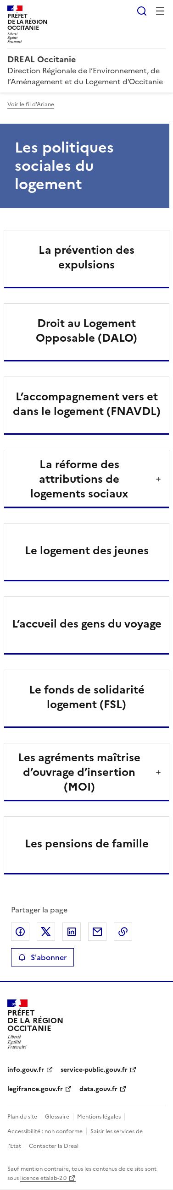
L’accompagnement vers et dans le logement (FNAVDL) (87, 404)
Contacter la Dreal (53, 1146)
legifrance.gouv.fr (35, 1089)
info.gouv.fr (25, 1070)
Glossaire (57, 1117)
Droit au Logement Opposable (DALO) (86, 330)
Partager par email (97, 932)
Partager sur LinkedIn (71, 932)
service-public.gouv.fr (94, 1070)
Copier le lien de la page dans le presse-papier (123, 932)
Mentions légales (99, 1117)
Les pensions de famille (87, 843)
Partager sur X (46, 932)
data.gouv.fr (98, 1089)
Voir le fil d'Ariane (30, 104)
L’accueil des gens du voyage (87, 624)
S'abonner (42, 957)
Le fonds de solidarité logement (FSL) (87, 697)
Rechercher (142, 11)
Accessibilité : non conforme (45, 1131)
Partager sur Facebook (20, 932)
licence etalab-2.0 (43, 1178)
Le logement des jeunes (87, 550)
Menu (160, 11)
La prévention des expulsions (86, 257)
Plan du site (22, 1117)
